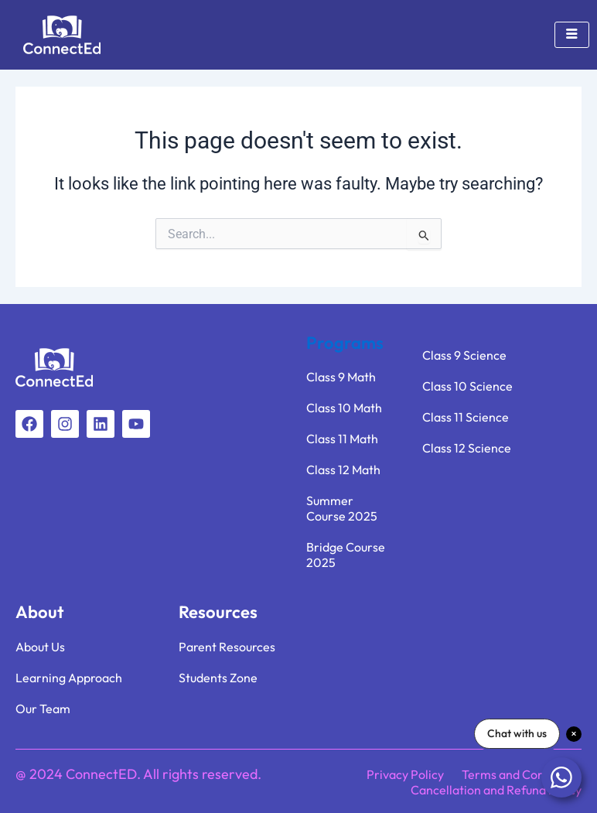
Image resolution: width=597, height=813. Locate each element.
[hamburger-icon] (571, 35)
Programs (345, 343)
